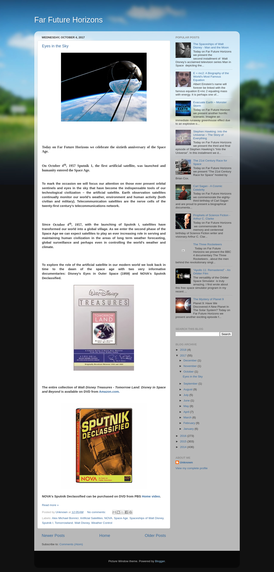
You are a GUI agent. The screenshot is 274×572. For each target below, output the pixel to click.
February (189, 423)
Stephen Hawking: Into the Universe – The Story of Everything (210, 135)
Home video (151, 496)
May (186, 406)
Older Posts (155, 535)
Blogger (160, 561)
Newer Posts (53, 535)
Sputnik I (47, 522)
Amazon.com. (109, 391)
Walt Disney (82, 522)
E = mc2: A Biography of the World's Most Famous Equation (211, 77)
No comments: (97, 512)
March (187, 417)
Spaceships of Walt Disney (147, 518)
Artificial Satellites (91, 518)
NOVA (108, 518)
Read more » (50, 505)
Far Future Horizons (68, 19)
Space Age (121, 518)
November (190, 366)
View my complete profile (192, 468)
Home (104, 535)
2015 (183, 441)
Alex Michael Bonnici (65, 518)
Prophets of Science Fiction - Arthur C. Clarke (211, 217)
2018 (183, 349)
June (187, 400)
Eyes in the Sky (55, 46)
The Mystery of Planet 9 (208, 299)
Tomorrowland (64, 522)
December (190, 360)
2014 (183, 447)
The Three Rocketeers (207, 244)
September (190, 383)
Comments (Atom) (71, 544)
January (189, 428)
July (186, 395)
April (186, 411)
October (189, 371)
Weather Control (101, 522)
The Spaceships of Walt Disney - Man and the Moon (211, 45)
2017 (183, 355)
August (188, 389)
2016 (183, 435)
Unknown (186, 462)
